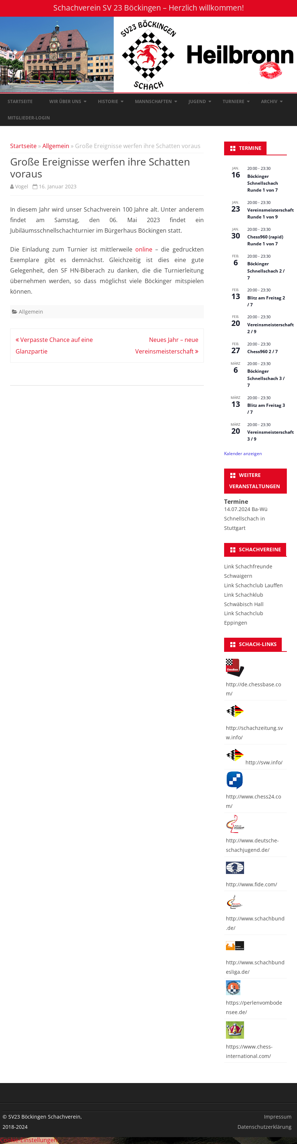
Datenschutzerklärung (265, 1126)
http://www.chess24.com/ (253, 797)
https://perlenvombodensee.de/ (254, 1003)
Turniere (233, 101)
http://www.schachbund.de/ (255, 918)
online (143, 249)
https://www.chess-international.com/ (249, 1046)
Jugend (197, 101)
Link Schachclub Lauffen (253, 585)
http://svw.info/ (254, 762)
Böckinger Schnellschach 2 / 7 (266, 271)
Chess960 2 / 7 (262, 351)
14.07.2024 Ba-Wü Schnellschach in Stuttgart (246, 518)
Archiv (269, 101)
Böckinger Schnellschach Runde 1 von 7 (262, 183)
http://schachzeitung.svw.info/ (254, 728)
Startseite (20, 101)
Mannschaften (153, 101)
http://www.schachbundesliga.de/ (255, 962)
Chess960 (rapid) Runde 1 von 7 (265, 240)
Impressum (278, 1116)
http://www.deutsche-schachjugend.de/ (252, 840)
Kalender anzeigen (243, 453)
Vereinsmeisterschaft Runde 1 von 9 (270, 213)
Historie (108, 101)
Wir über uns (65, 101)
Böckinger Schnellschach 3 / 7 (266, 378)
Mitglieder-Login (29, 118)
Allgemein (55, 146)
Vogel (21, 186)
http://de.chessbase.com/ (253, 684)
